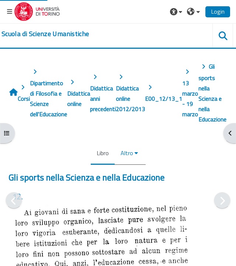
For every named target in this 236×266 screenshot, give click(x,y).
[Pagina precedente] (14, 200)
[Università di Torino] (37, 10)
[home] (45, 34)
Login (218, 11)
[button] (177, 11)
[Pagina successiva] (222, 200)
